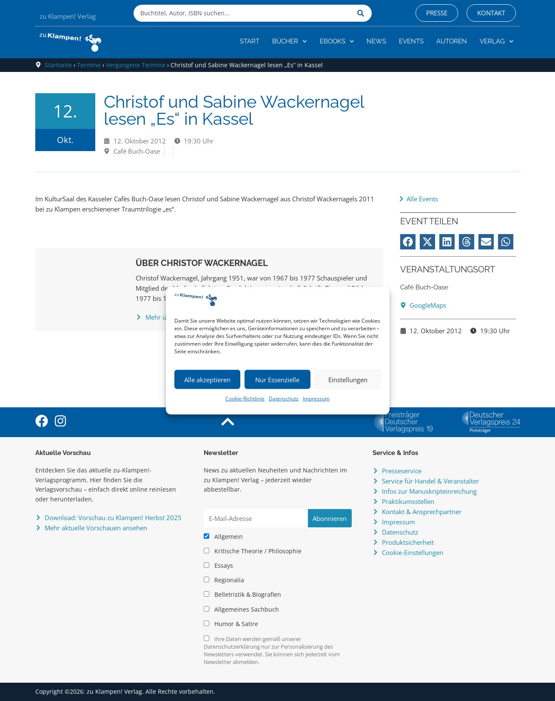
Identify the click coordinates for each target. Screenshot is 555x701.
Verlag (497, 41)
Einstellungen (347, 379)
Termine (89, 65)
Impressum (316, 398)
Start (249, 41)
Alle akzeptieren (207, 379)
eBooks (337, 41)
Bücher (289, 41)
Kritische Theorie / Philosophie (253, 551)
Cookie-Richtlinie (245, 398)
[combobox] (243, 13)
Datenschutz (284, 398)
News (376, 41)
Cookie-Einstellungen (412, 552)
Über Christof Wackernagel (202, 263)
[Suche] (362, 13)
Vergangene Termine (135, 65)
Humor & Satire (231, 624)
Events (411, 41)
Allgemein (223, 537)
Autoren (451, 41)
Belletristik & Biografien (242, 594)
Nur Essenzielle (277, 379)
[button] (408, 241)
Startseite (58, 65)
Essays (218, 565)
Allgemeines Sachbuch (241, 609)
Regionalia (224, 580)
